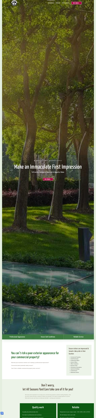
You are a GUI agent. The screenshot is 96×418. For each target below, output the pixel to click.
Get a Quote (76, 3)
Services (58, 3)
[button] (84, 3)
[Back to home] (14, 3)
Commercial (51, 3)
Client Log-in (65, 3)
